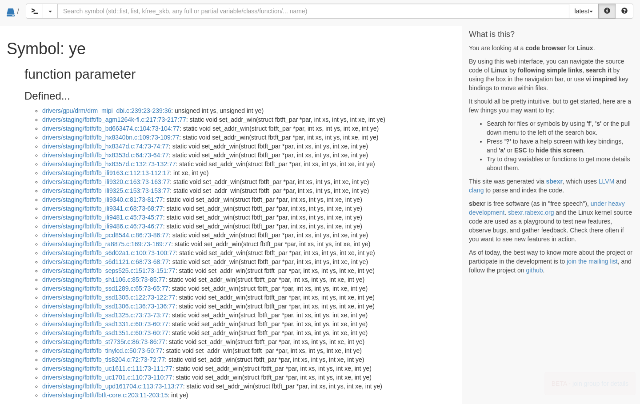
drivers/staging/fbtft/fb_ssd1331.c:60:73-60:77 (105, 324)
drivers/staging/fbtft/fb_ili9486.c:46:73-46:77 (102, 226)
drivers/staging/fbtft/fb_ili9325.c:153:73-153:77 (106, 190)
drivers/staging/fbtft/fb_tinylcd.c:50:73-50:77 (102, 350)
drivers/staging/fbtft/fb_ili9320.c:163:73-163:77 (106, 181)
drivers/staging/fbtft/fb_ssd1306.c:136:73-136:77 (109, 306)
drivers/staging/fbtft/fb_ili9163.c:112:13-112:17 (106, 172)
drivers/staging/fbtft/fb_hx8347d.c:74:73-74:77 (105, 146)
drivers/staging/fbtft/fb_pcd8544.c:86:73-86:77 (105, 235)
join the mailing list (592, 261)
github (534, 270)
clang (476, 190)
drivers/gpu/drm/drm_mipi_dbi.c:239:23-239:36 (106, 110)
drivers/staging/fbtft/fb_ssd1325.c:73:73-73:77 (105, 315)
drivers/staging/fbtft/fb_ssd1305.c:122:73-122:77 (109, 297)
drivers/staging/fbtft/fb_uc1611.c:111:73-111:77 (107, 368)
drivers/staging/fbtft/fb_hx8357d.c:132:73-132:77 (109, 164)
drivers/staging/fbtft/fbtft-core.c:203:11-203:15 (105, 395)
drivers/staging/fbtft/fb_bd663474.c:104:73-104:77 (111, 128)
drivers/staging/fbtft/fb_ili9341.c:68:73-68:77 (102, 208)
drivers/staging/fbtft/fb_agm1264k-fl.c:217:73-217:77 (114, 119)
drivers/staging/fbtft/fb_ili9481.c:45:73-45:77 (102, 217)
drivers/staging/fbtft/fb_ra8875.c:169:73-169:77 (106, 244)
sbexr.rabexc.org (531, 212)
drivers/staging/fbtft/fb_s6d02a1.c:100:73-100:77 (109, 252)
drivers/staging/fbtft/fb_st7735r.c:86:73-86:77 (103, 341)
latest (584, 11)
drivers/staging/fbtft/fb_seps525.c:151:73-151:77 (109, 270)
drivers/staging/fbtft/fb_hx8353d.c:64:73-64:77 (105, 155)
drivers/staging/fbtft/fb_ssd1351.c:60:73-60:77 (105, 332)
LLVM (607, 181)
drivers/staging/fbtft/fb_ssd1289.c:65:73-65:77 (105, 288)
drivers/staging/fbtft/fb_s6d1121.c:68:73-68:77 (105, 261)
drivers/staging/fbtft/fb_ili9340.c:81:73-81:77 (102, 199)
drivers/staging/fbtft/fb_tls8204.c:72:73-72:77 (103, 359)
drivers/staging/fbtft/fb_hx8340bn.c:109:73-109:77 (110, 137)
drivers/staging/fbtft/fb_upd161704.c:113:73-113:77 (112, 386)
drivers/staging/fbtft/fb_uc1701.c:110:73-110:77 (107, 377)
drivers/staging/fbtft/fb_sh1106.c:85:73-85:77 (103, 279)
